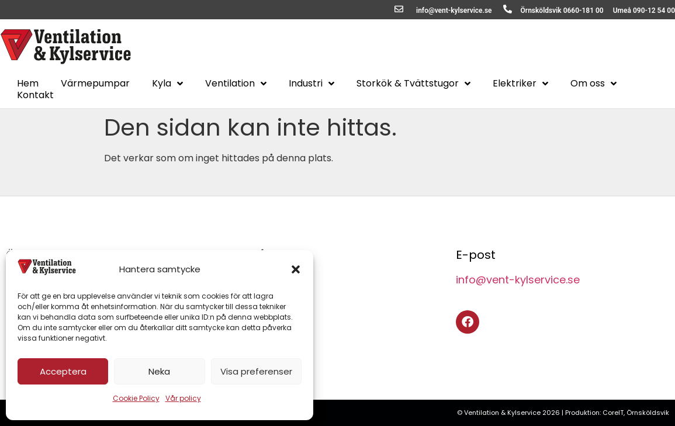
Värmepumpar (95, 83)
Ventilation (235, 83)
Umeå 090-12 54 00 (644, 10)
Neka (159, 371)
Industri (311, 83)
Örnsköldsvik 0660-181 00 (562, 10)
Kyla (167, 83)
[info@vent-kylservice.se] (398, 9)
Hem (28, 83)
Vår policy (183, 398)
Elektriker (520, 83)
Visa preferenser (256, 371)
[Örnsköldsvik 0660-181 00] (507, 9)
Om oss (593, 83)
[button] (296, 269)
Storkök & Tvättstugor (413, 83)
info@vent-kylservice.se (454, 10)
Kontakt (35, 95)
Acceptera (63, 371)
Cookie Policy (136, 398)
